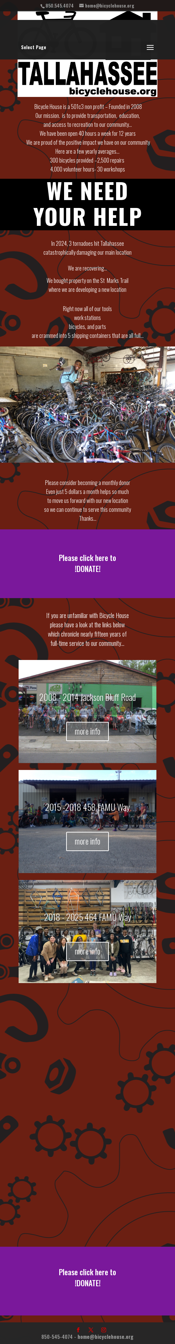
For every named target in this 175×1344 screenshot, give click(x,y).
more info (87, 731)
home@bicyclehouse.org (105, 1336)
